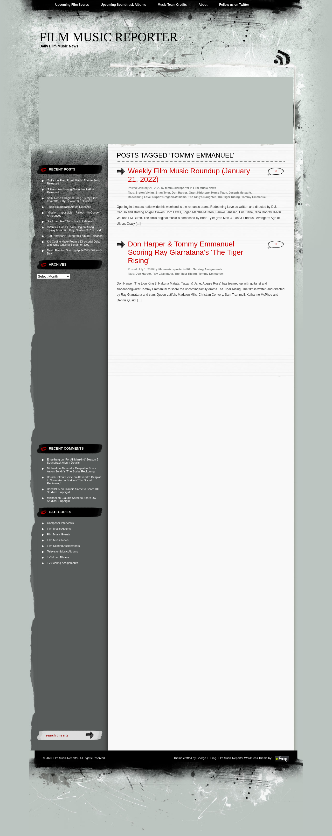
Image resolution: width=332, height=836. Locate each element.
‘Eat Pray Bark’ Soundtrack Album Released (74, 235)
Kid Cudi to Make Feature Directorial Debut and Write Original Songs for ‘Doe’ (74, 243)
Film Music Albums (59, 528)
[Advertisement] (166, 105)
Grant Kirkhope (199, 192)
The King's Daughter (202, 197)
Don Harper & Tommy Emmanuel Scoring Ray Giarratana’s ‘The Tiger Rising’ (185, 252)
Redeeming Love (139, 197)
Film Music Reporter (108, 37)
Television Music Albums (62, 551)
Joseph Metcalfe (240, 192)
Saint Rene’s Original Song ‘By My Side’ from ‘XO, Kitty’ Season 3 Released (72, 199)
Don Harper (179, 192)
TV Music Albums (58, 557)
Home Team (219, 192)
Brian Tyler (162, 192)
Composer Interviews (60, 523)
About (203, 4)
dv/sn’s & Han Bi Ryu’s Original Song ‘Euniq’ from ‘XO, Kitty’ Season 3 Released (74, 228)
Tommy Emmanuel (254, 197)
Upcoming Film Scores (72, 4)
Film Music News (57, 540)
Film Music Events (58, 534)
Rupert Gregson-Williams (169, 197)
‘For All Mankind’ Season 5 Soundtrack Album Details (72, 461)
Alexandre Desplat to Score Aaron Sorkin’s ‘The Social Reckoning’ (71, 470)
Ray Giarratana (163, 273)
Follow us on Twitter (234, 4)
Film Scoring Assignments (63, 545)
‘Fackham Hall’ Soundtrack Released (70, 221)
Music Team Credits (172, 4)
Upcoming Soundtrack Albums (123, 4)
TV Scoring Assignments (62, 562)
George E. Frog (206, 758)
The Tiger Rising (228, 197)
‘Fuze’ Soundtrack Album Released (69, 206)
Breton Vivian (144, 192)
